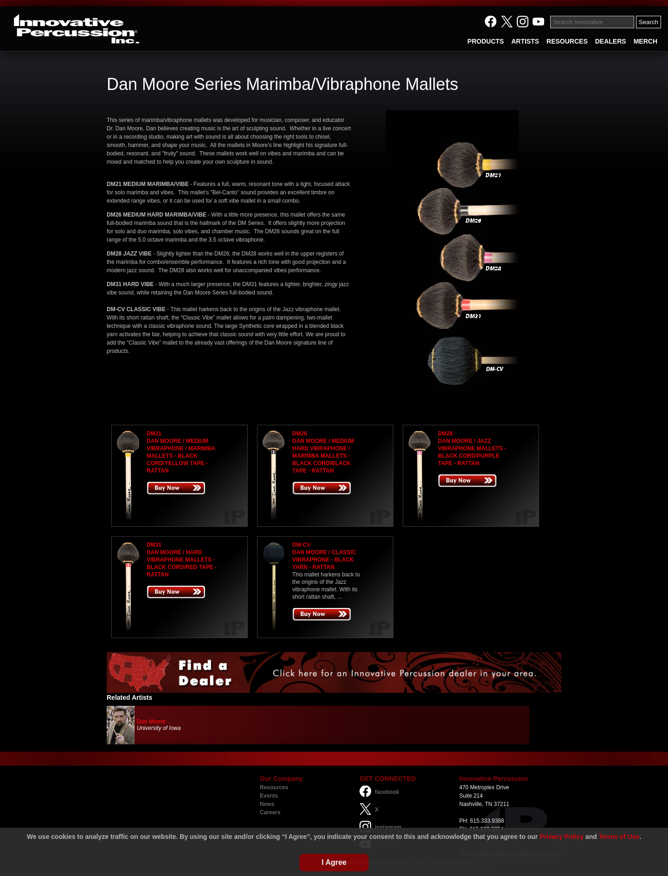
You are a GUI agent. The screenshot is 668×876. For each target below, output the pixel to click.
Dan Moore (151, 721)
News (267, 804)
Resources (274, 787)
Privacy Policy (562, 836)
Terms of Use (619, 836)
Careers (270, 812)
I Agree (334, 862)
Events (269, 796)
